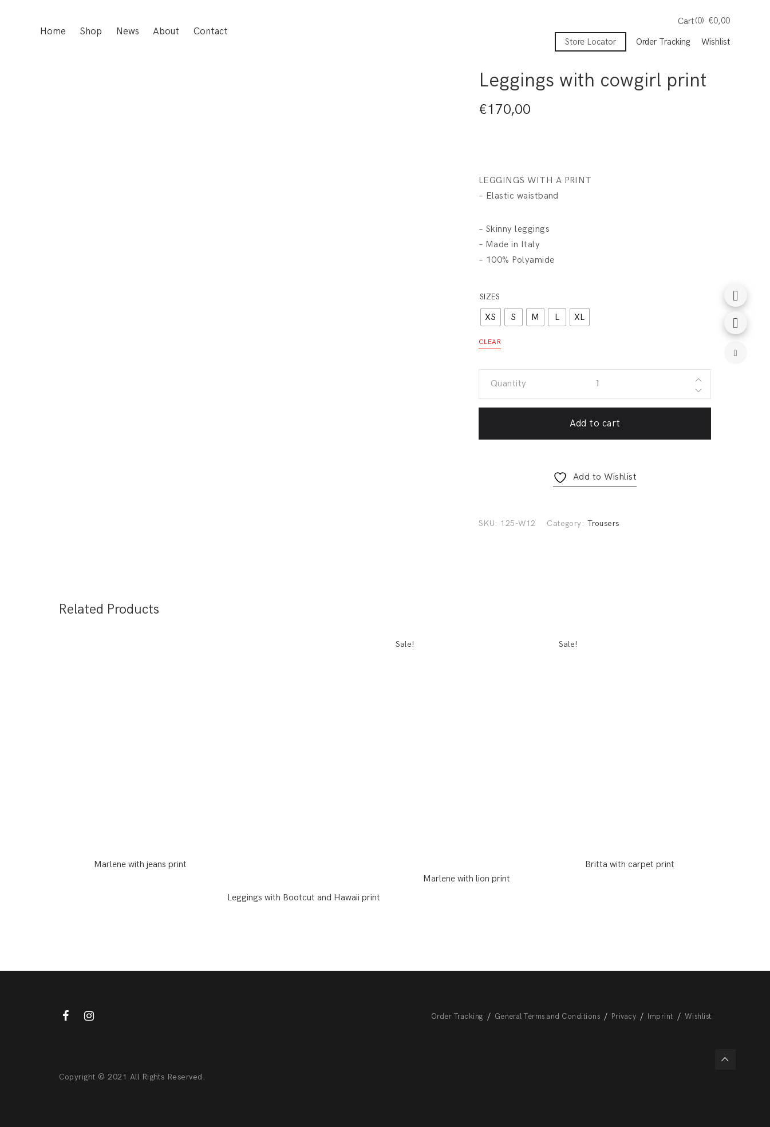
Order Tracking (663, 42)
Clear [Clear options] (490, 342)
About (166, 31)
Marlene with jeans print (140, 864)
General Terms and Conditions (547, 1016)
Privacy (623, 1016)
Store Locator (590, 42)
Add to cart (595, 423)
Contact (211, 31)
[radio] (490, 317)
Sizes (490, 297)
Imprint (660, 1016)
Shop (91, 31)
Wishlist (715, 42)
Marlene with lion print (466, 878)
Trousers (603, 523)
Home (53, 31)
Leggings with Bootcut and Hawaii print (303, 897)
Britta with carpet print (629, 864)
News (127, 31)
